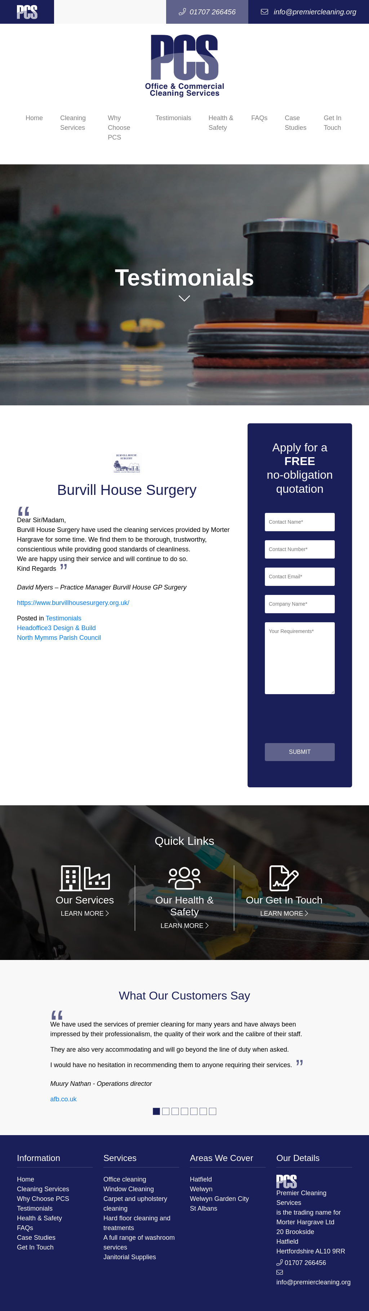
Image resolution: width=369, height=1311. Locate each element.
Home (34, 118)
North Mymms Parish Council (59, 637)
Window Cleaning (128, 1189)
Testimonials (173, 118)
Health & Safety (221, 122)
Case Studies (295, 122)
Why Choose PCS (119, 127)
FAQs (259, 118)
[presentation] (280, 720)
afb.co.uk (63, 1099)
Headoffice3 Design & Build (56, 628)
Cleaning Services (73, 122)
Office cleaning (124, 1179)
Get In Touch (332, 122)
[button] (184, 300)
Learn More (85, 913)
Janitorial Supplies (129, 1257)
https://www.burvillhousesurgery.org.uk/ (73, 602)
